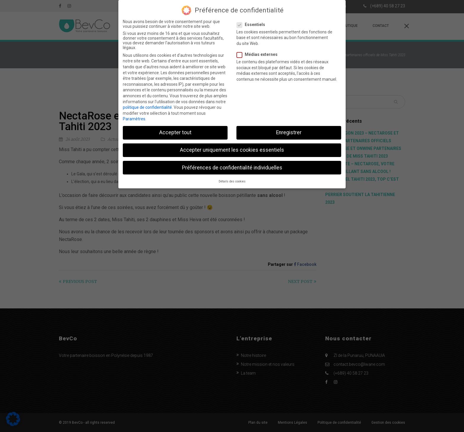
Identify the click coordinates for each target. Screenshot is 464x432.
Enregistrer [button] (289, 128)
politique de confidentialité (147, 103)
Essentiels (252, 19)
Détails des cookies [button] (232, 177)
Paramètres (134, 114)
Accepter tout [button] (175, 128)
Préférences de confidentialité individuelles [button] (232, 163)
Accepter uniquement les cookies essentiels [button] (232, 145)
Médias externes (258, 50)
